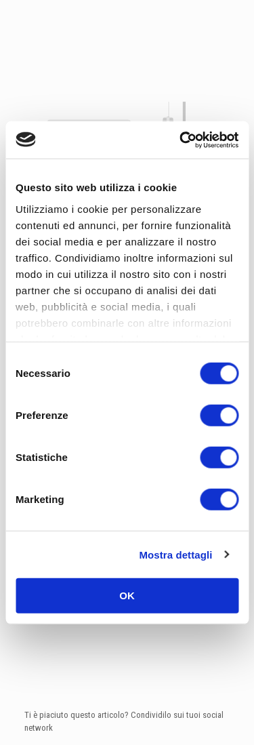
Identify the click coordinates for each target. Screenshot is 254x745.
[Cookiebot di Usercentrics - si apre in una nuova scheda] (180, 139)
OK (127, 595)
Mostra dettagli (175, 554)
